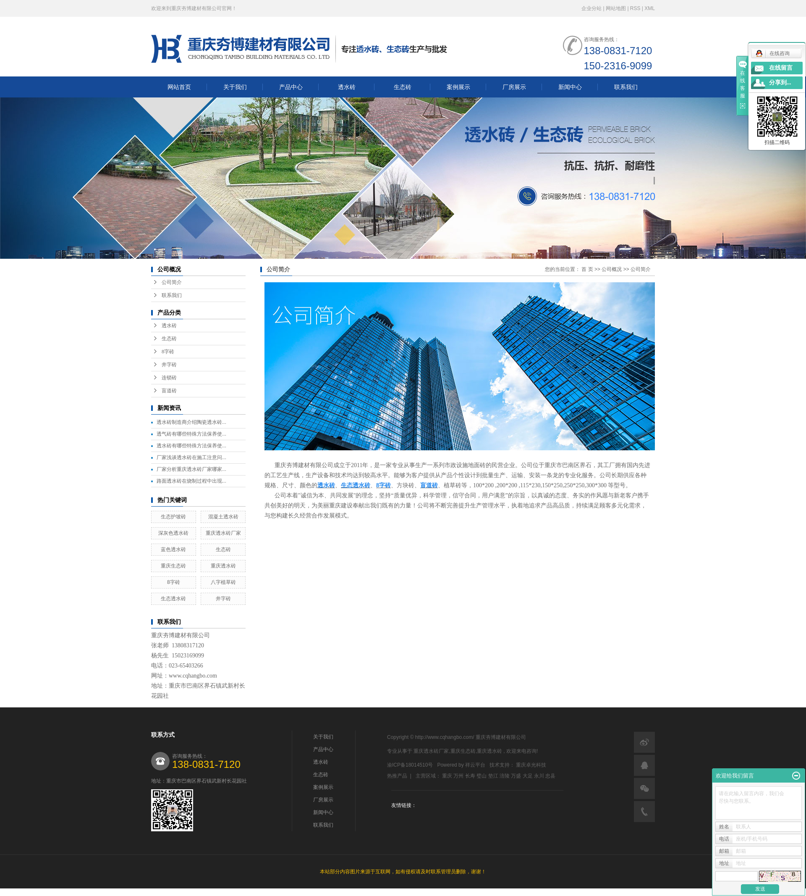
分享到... (780, 82)
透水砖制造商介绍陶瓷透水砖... (191, 422)
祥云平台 (475, 765)
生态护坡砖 (173, 517)
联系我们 (626, 87)
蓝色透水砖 (173, 549)
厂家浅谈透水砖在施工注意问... (191, 457)
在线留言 (781, 68)
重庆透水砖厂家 (223, 533)
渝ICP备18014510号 (410, 765)
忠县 (550, 776)
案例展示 (458, 87)
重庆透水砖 (223, 566)
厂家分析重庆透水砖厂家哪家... (191, 469)
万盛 (516, 776)
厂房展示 (514, 87)
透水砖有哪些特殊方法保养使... (191, 446)
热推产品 (397, 776)
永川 (539, 776)
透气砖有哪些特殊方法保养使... (191, 434)
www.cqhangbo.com (193, 676)
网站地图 (616, 8)
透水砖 (347, 87)
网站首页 (179, 87)
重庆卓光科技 (531, 765)
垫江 (493, 776)
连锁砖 (169, 378)
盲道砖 (169, 391)
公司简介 (172, 282)
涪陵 (505, 776)
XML (649, 8)
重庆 (447, 776)
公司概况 (612, 269)
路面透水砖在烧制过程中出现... (191, 481)
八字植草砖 (223, 582)
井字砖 (169, 365)
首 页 (587, 269)
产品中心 (291, 87)
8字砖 (168, 352)
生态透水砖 (173, 599)
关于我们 (235, 87)
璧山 (481, 776)
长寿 (470, 776)
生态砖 (402, 87)
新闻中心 (570, 87)
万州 (458, 776)
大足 (528, 776)
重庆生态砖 (173, 566)
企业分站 (591, 8)
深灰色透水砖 (173, 533)
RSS (635, 8)
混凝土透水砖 (223, 517)
